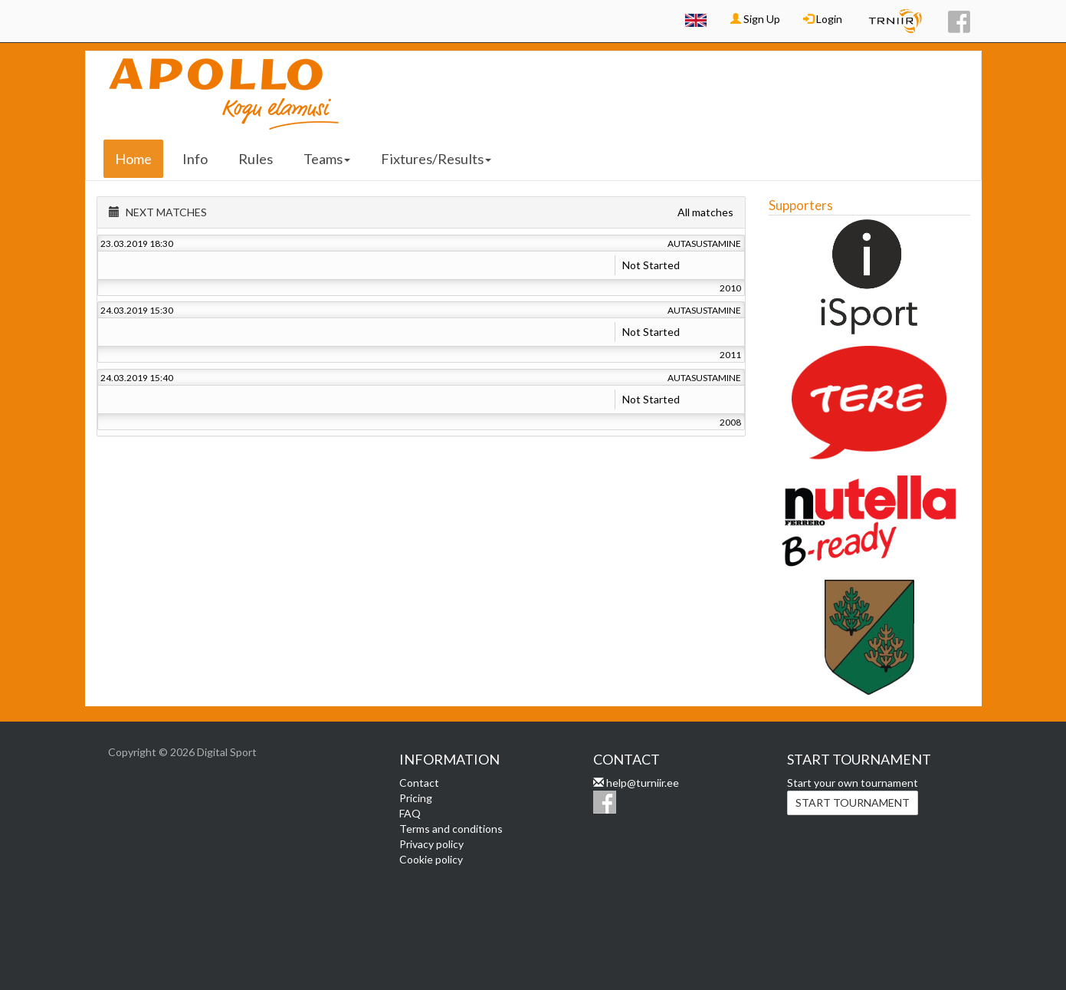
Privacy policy (431, 843)
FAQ (410, 813)
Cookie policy (431, 859)
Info (195, 158)
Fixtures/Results (436, 158)
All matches (705, 212)
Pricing (415, 797)
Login (822, 18)
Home (133, 158)
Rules (255, 158)
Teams (326, 158)
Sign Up (755, 18)
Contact (419, 782)
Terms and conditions (451, 828)
